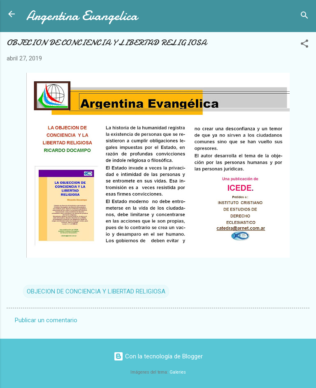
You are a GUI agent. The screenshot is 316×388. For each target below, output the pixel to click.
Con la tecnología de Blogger (158, 356)
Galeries (178, 372)
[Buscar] (304, 16)
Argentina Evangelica (81, 16)
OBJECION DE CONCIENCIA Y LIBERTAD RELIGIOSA (96, 291)
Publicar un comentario (46, 320)
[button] (304, 45)
